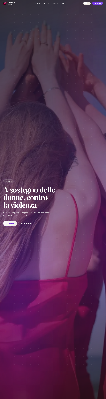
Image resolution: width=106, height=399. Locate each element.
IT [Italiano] (85, 3)
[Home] (10, 3)
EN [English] (88, 3)
